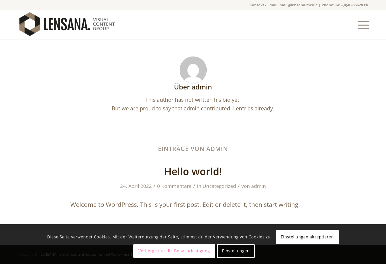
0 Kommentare (174, 186)
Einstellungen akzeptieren (307, 237)
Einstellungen (236, 251)
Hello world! (193, 171)
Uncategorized (219, 186)
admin (258, 186)
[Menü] (361, 25)
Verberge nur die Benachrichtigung (174, 251)
